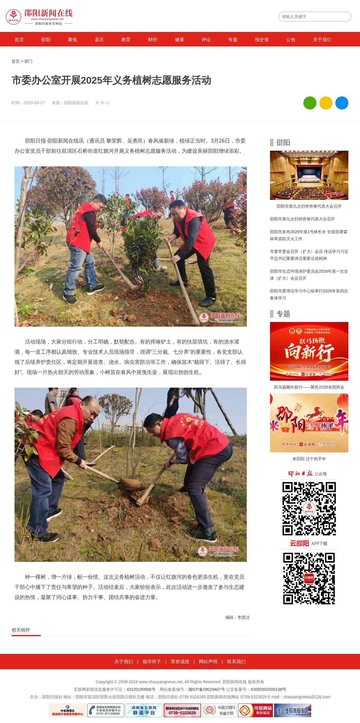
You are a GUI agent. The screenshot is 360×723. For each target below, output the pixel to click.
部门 (28, 61)
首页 (19, 39)
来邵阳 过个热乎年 (309, 458)
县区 (99, 39)
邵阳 (46, 39)
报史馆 (262, 39)
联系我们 (236, 661)
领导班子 (152, 661)
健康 (179, 39)
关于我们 (322, 39)
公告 (291, 39)
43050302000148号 (268, 689)
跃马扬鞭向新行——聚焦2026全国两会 (309, 387)
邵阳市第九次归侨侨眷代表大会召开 (309, 206)
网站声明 (208, 661)
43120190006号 (141, 689)
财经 (152, 39)
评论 (206, 39)
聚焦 (72, 39)
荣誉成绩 (180, 661)
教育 (126, 39)
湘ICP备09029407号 (206, 689)
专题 (232, 39)
